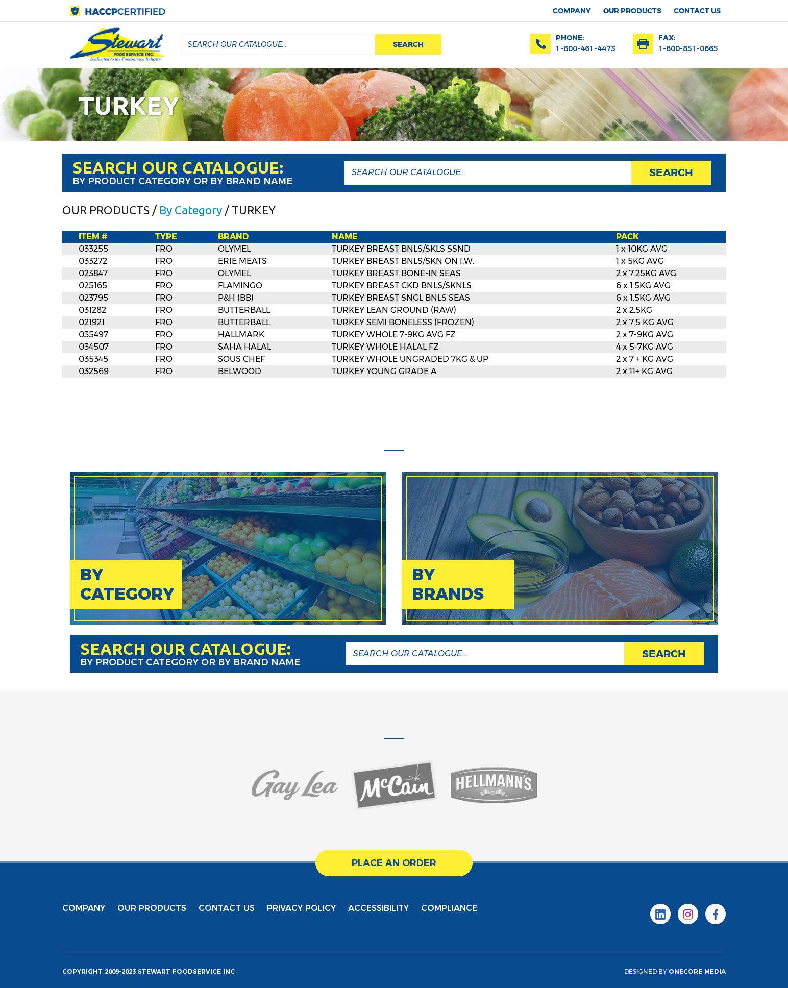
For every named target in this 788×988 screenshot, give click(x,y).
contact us (697, 10)
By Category (190, 210)
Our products (632, 10)
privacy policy (301, 908)
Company (572, 10)
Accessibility (378, 908)
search (408, 44)
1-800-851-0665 (688, 48)
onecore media (697, 971)
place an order (394, 863)
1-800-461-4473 (585, 48)
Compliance (449, 908)
